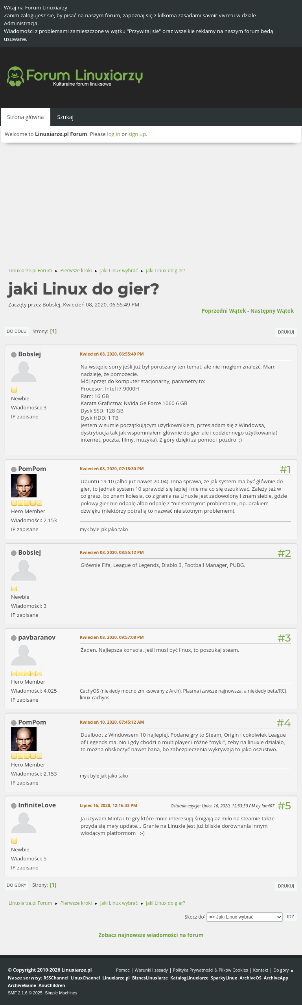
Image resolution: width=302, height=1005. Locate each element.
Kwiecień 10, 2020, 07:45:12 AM (112, 722)
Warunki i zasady (151, 970)
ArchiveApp (276, 978)
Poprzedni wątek (223, 310)
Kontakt (260, 970)
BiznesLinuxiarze (150, 978)
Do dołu (17, 331)
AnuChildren (52, 985)
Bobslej (29, 354)
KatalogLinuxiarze (189, 978)
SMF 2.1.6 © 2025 (25, 992)
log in (113, 134)
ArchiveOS (250, 978)
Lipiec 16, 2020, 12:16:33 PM (108, 805)
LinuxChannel (85, 978)
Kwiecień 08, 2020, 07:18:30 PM (112, 468)
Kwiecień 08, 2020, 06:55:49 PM (112, 354)
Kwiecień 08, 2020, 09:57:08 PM (112, 637)
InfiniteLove (37, 805)
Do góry (16, 885)
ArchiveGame (22, 985)
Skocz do (194, 916)
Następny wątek (272, 310)
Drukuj (286, 332)
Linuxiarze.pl (116, 978)
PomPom (32, 468)
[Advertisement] (151, 202)
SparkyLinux (224, 978)
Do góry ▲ (283, 970)
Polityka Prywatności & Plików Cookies (210, 970)
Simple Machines (61, 992)
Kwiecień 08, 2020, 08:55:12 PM (112, 552)
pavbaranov (36, 637)
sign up (137, 134)
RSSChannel (56, 978)
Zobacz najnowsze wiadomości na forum (150, 935)
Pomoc (123, 970)
